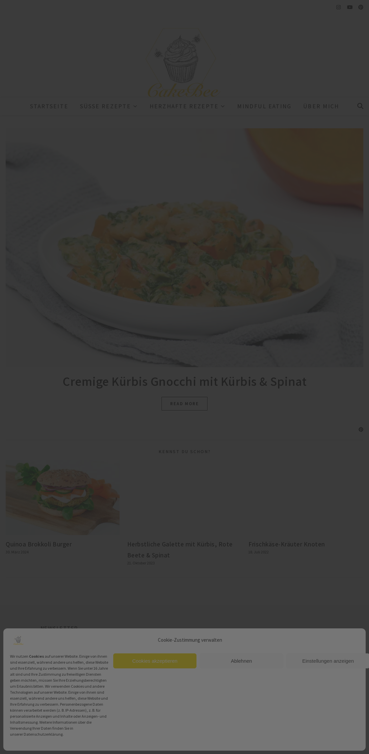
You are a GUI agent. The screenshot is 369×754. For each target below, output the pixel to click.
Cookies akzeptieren (155, 661)
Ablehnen (241, 661)
